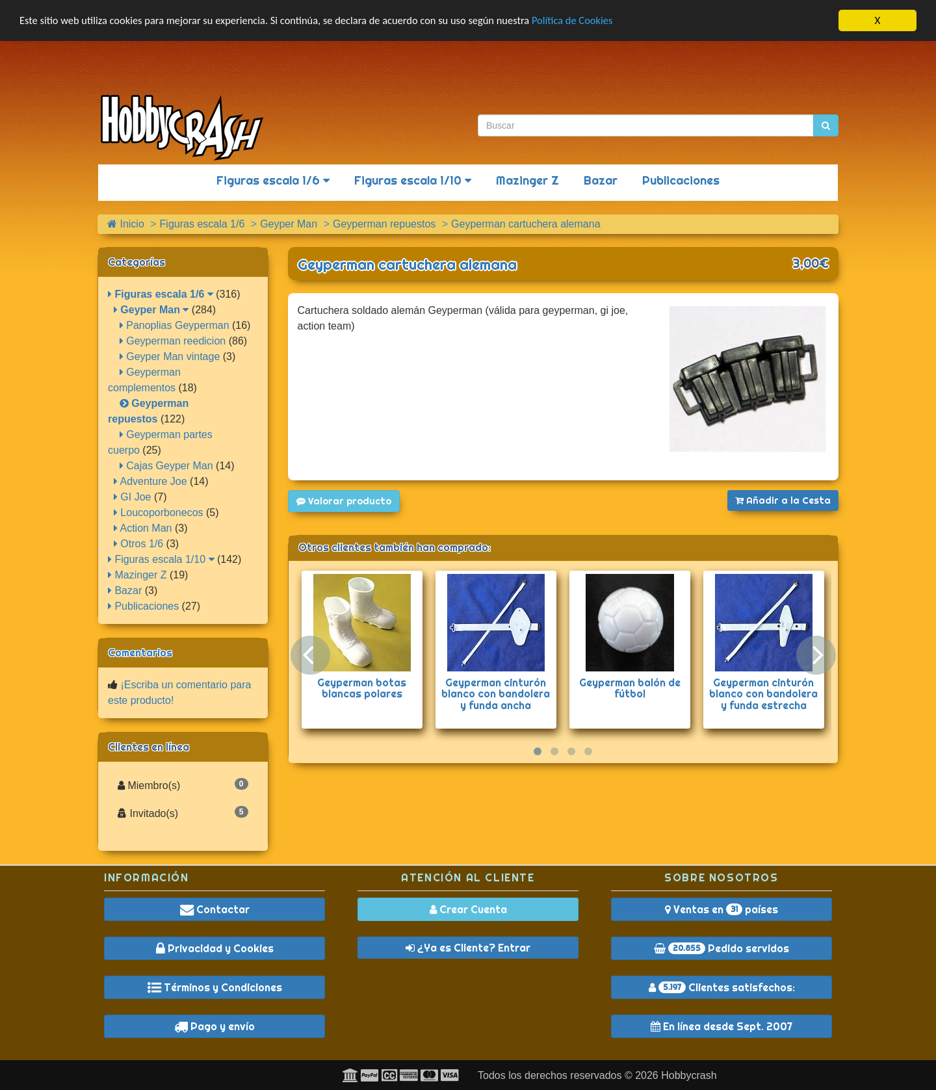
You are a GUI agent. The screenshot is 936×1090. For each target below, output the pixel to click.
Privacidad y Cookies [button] (215, 948)
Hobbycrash (688, 1075)
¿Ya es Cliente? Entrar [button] (468, 947)
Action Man (143, 528)
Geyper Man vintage (170, 356)
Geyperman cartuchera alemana (407, 264)
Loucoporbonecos (158, 512)
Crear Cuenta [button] (468, 909)
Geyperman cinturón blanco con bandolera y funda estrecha (763, 694)
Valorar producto (343, 501)
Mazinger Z (527, 180)
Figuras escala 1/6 (273, 180)
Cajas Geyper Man (166, 465)
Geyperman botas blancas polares (361, 688)
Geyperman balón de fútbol (630, 688)
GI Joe (132, 496)
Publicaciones (681, 180)
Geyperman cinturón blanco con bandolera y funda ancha (495, 694)
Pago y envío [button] (214, 1026)
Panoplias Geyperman (174, 325)
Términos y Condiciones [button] (215, 987)
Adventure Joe (150, 481)
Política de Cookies (591, 21)
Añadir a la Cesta (783, 500)
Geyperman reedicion (173, 340)
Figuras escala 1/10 (412, 180)
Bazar (601, 180)
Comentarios (140, 652)
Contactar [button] (215, 909)
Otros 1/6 (138, 543)
